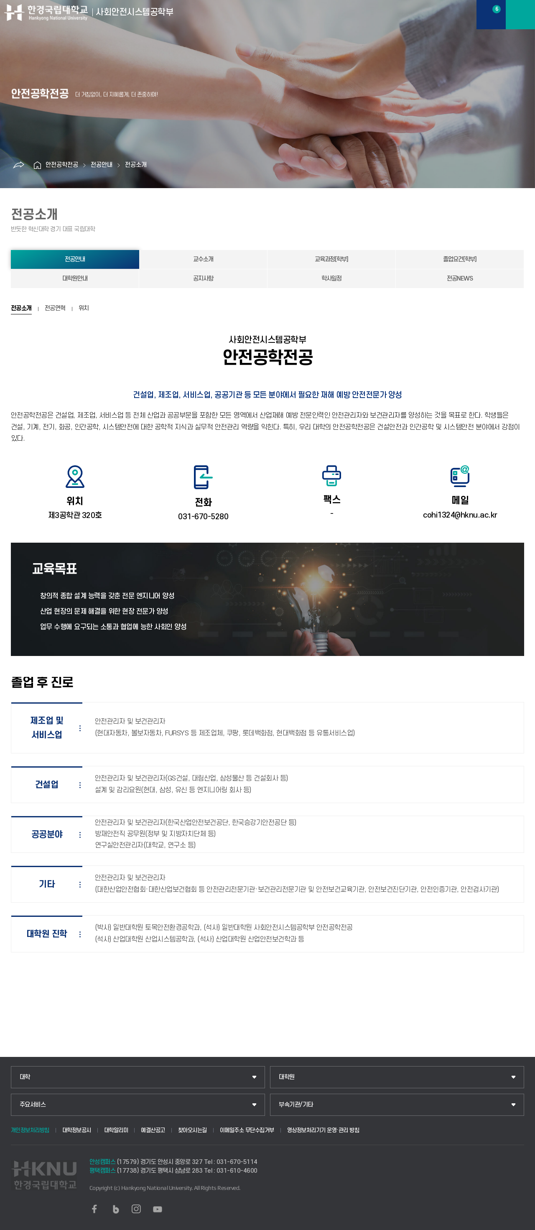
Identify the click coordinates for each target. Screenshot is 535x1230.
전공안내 (101, 164)
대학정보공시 (76, 1130)
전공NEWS (460, 278)
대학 (25, 1077)
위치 (84, 308)
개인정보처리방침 (30, 1130)
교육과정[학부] (331, 259)
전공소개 (136, 164)
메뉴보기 (520, 14)
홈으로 (37, 165)
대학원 (287, 1077)
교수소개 (203, 259)
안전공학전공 (62, 164)
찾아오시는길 (192, 1130)
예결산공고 (153, 1130)
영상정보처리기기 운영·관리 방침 (323, 1130)
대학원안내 (74, 278)
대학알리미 (116, 1130)
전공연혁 (55, 308)
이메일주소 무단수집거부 (247, 1130)
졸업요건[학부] (459, 259)
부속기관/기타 (296, 1104)
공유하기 (18, 165)
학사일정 (331, 278)
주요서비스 (33, 1104)
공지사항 (203, 278)
